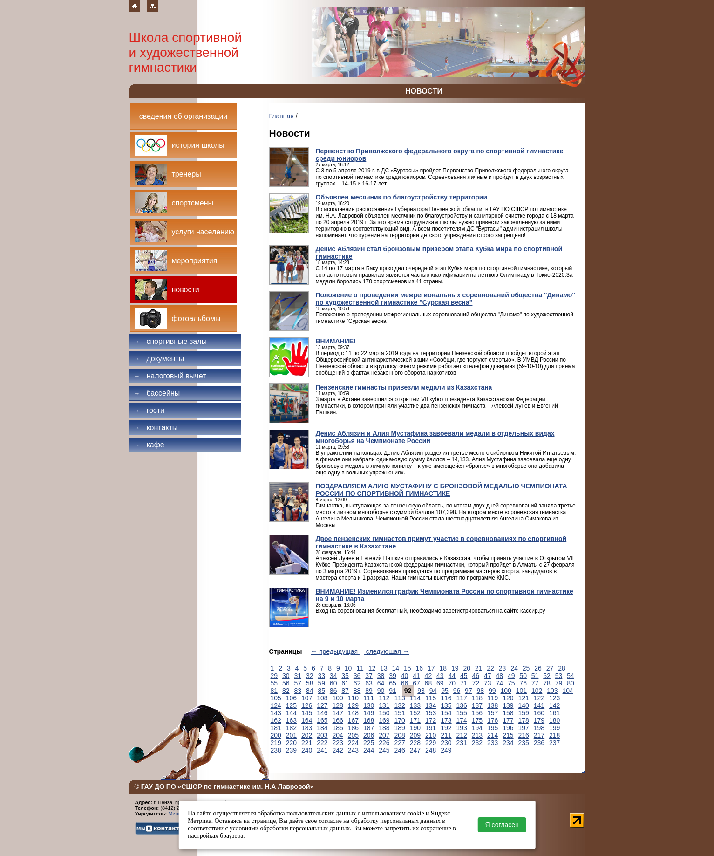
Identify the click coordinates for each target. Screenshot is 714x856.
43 (440, 675)
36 (357, 675)
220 (291, 742)
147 (338, 713)
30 (286, 675)
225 (368, 742)
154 (446, 713)
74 (499, 683)
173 (446, 720)
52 (547, 675)
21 (479, 668)
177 (508, 720)
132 (399, 705)
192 (446, 728)
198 (539, 728)
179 (539, 720)
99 (492, 690)
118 (477, 698)
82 (286, 690)
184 (322, 728)
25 (526, 668)
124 (276, 705)
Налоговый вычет (170, 376)
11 (360, 668)
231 (461, 742)
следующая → (386, 651)
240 (306, 750)
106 (291, 698)
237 (554, 742)
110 (353, 698)
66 (404, 683)
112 (384, 698)
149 (368, 713)
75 (511, 683)
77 (535, 683)
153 (430, 713)
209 (415, 735)
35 (345, 675)
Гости (149, 410)
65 (392, 683)
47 (487, 675)
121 (523, 698)
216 (523, 735)
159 (523, 713)
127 (322, 705)
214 (492, 735)
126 (306, 705)
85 (321, 690)
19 (455, 668)
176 (492, 720)
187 (368, 728)
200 (276, 735)
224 (353, 742)
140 (523, 705)
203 (322, 735)
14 (396, 668)
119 (492, 698)
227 (399, 742)
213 (477, 735)
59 (321, 683)
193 (461, 728)
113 (399, 698)
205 (353, 735)
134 (430, 705)
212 (461, 735)
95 (445, 690)
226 (384, 742)
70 (452, 683)
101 (521, 690)
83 (297, 690)
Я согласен (502, 825)
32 (309, 675)
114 (415, 698)
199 (554, 728)
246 (399, 750)
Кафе (149, 445)
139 (508, 705)
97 (468, 690)
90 (381, 690)
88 (357, 690)
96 (457, 690)
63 (369, 683)
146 (322, 713)
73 (487, 683)
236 (539, 742)
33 (321, 675)
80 (570, 683)
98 (480, 690)
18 (443, 668)
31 (297, 675)
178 (523, 720)
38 (381, 675)
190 (415, 728)
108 (322, 698)
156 (477, 713)
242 (338, 750)
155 (461, 713)
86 (333, 690)
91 (392, 690)
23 (502, 668)
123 (554, 698)
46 (475, 675)
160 (539, 713)
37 (369, 675)
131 (384, 705)
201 (291, 735)
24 (514, 668)
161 (554, 713)
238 (276, 750)
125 (291, 705)
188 (384, 728)
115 (430, 698)
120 (508, 698)
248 (430, 750)
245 (384, 750)
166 (338, 720)
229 (430, 742)
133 (415, 705)
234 (508, 742)
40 (404, 675)
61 (345, 683)
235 (523, 742)
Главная (281, 116)
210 (430, 735)
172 (430, 720)
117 (461, 698)
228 (415, 742)
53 (559, 675)
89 (369, 690)
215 (508, 735)
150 (384, 713)
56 (286, 683)
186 (353, 728)
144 (291, 713)
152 (415, 713)
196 (508, 728)
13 (384, 668)
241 (322, 750)
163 (291, 720)
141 (539, 705)
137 (477, 705)
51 (535, 675)
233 (492, 742)
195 (492, 728)
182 (291, 728)
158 (508, 713)
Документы (159, 359)
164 (306, 720)
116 (446, 698)
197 (523, 728)
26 (538, 668)
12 (372, 668)
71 (464, 683)
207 (384, 735)
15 (407, 668)
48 (499, 675)
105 (276, 698)
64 (381, 683)
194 (477, 728)
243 (353, 750)
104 (568, 690)
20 (466, 668)
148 (353, 713)
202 (306, 735)
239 (291, 750)
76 (523, 683)
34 (333, 675)
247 (415, 750)
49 (511, 675)
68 (428, 683)
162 (276, 720)
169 (384, 720)
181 (276, 728)
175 (477, 720)
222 (322, 742)
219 (276, 742)
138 (492, 705)
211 (446, 735)
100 (506, 690)
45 (464, 675)
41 (416, 675)
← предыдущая (335, 651)
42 (428, 675)
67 (416, 683)
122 (539, 698)
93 (421, 690)
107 (306, 698)
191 (430, 728)
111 (368, 698)
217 (539, 735)
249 (446, 750)
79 (559, 683)
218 (554, 735)
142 (554, 705)
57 (297, 683)
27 (550, 668)
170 (399, 720)
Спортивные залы (170, 341)
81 (274, 690)
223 (338, 742)
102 (536, 690)
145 (306, 713)
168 (368, 720)
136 (461, 705)
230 (446, 742)
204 (338, 735)
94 (433, 690)
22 (490, 668)
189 (399, 728)
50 (523, 675)
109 (338, 698)
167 (353, 720)
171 (415, 720)
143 (276, 713)
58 (309, 683)
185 (338, 728)
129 (353, 705)
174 (461, 720)
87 (345, 690)
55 (274, 683)
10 (348, 668)
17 (431, 668)
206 (368, 735)
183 (306, 728)
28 (561, 668)
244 (368, 750)
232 (477, 742)
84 (309, 690)
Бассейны (157, 393)
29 (274, 675)
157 (492, 713)
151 (399, 713)
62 (357, 683)
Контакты (156, 427)
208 (399, 735)
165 (322, 720)
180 (554, 720)
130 (368, 705)
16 (419, 668)
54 (570, 675)
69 (440, 683)
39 (392, 675)
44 (452, 675)
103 (552, 690)
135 (446, 705)
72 (475, 683)
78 (547, 683)
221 (306, 742)
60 (333, 683)
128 (338, 705)
